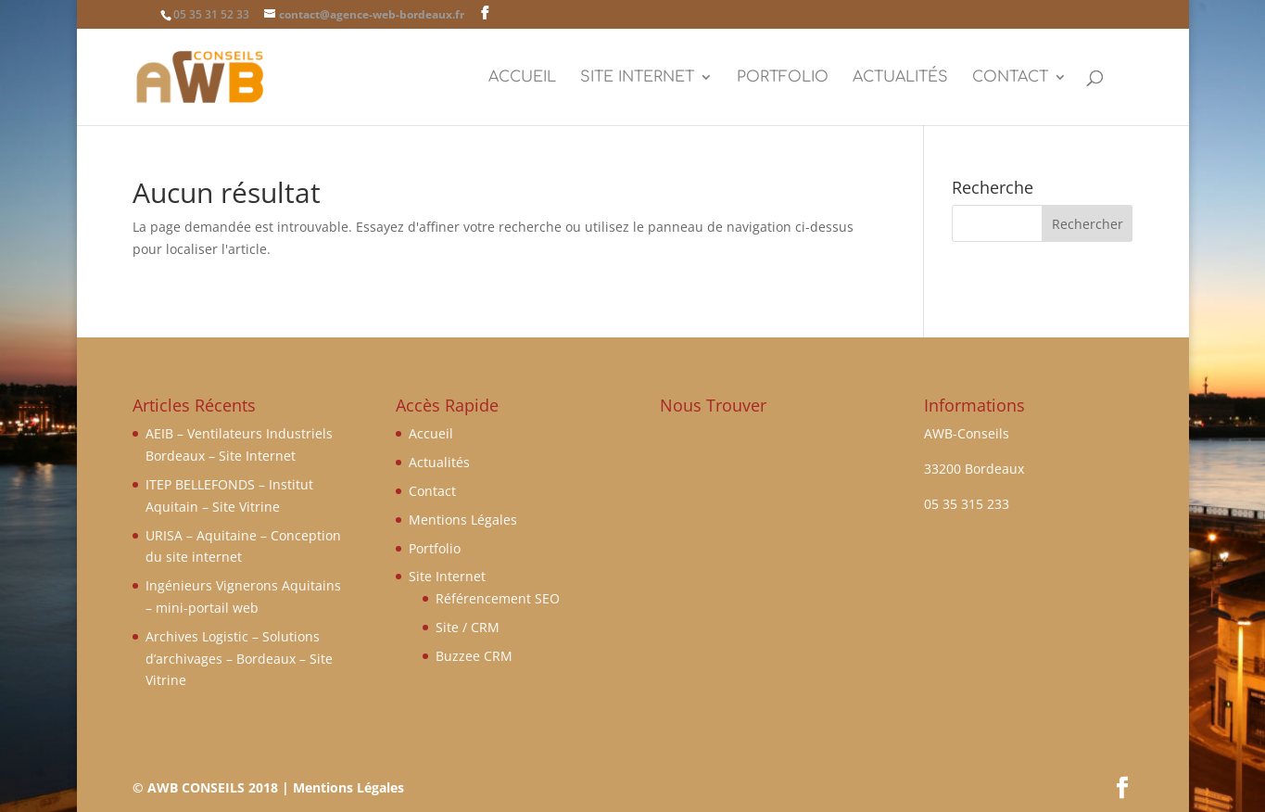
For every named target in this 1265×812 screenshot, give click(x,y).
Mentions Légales (463, 519)
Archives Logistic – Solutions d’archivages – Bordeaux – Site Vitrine (239, 659)
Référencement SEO (498, 598)
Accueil (522, 77)
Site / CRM (468, 627)
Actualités (900, 77)
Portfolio (783, 77)
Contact (1010, 77)
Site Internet (637, 77)
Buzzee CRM (474, 656)
